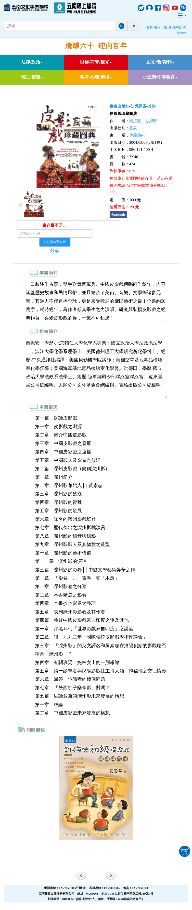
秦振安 (135, 121)
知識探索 (138, 106)
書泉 (133, 128)
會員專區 (175, 27)
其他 (151, 106)
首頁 (149, 27)
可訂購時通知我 (54, 242)
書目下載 (160, 27)
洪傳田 (152, 121)
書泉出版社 (119, 106)
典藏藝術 (137, 135)
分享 (54, 250)
